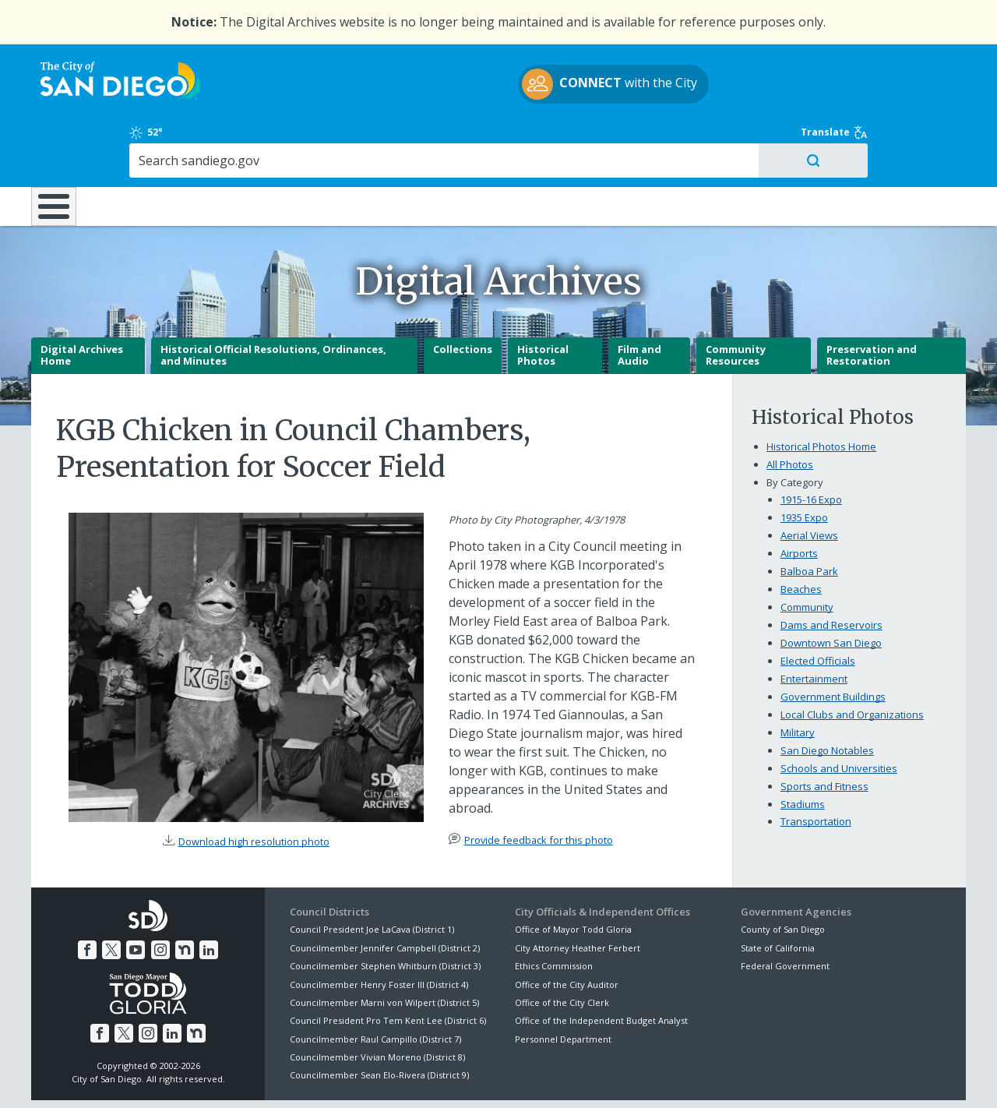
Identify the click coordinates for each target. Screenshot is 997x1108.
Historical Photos (543, 301)
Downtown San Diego (831, 587)
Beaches (801, 535)
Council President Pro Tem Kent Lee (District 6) (388, 966)
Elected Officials (817, 605)
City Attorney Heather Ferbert (577, 893)
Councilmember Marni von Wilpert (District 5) (384, 948)
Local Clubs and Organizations (852, 659)
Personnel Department (563, 984)
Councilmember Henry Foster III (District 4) (379, 929)
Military (797, 677)
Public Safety (736, 139)
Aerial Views (809, 481)
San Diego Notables (827, 695)
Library (586, 139)
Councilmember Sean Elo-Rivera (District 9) (379, 1020)
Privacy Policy (384, 1078)
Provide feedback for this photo (538, 785)
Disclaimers (304, 1078)
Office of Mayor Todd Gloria (573, 874)
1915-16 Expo (811, 445)
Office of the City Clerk (562, 948)
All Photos (789, 410)
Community (806, 552)
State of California (778, 893)
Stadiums (802, 749)
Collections (462, 295)
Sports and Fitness (824, 731)
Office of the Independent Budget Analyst (601, 966)
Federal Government (785, 911)
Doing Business (444, 139)
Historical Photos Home (821, 392)
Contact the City (676, 1078)
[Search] (831, 92)
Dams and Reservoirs (831, 570)
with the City (495, 86)
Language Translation (567, 1078)
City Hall (888, 139)
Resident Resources (303, 139)
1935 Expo (804, 463)
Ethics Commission (554, 911)
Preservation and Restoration (871, 301)
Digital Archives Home (82, 301)
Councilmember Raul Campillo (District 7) (375, 984)
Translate (932, 64)
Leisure (162, 139)
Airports (799, 499)
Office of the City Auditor (566, 929)
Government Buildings (833, 641)
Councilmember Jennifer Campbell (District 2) (385, 893)
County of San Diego (783, 874)
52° (749, 64)
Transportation (815, 767)
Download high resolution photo (253, 787)
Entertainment (813, 623)
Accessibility (465, 1078)
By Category (794, 428)
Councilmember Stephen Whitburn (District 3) (385, 911)
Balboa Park (809, 517)
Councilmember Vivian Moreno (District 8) (377, 1002)
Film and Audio (639, 301)
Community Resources (736, 301)
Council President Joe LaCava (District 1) (372, 874)
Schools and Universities (838, 713)
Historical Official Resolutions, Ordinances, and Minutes (273, 301)
